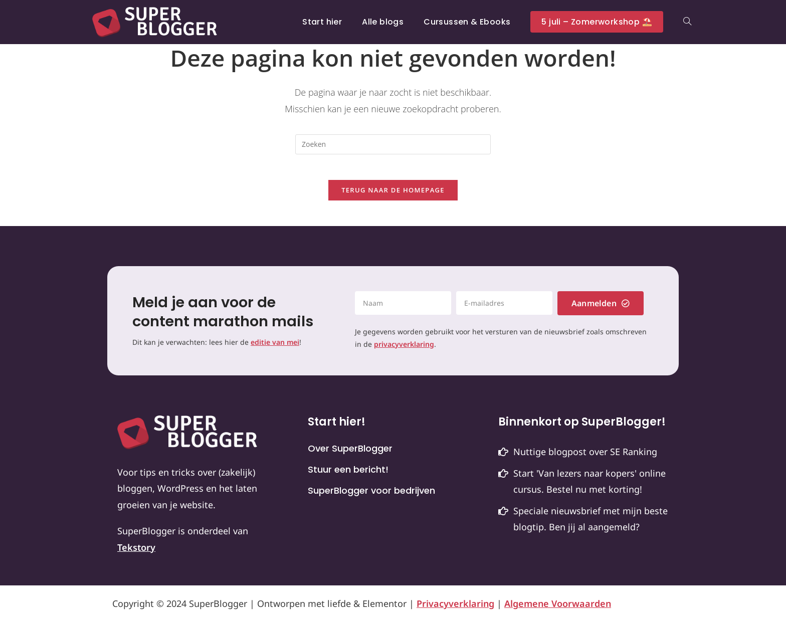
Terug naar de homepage (393, 194)
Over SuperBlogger (350, 454)
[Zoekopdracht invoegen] (393, 144)
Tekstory (136, 552)
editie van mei (275, 347)
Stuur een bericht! (348, 475)
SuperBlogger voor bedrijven (371, 496)
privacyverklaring (404, 349)
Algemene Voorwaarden (557, 608)
